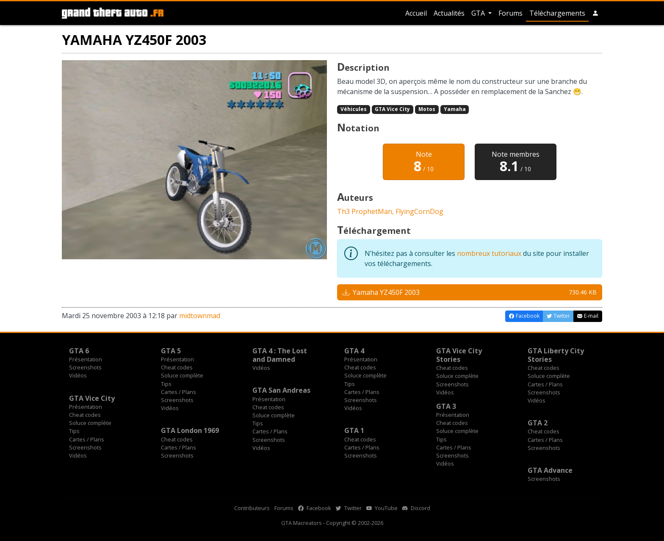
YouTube (382, 508)
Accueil (416, 13)
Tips (166, 384)
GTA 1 (354, 430)
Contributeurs (252, 508)
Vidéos (78, 375)
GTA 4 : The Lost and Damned (279, 355)
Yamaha (455, 109)
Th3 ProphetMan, (366, 211)
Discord (416, 508)
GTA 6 (79, 350)
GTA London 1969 (190, 430)
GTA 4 (354, 350)
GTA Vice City (392, 109)
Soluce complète (182, 375)
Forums (510, 13)
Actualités (449, 13)
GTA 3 (446, 406)
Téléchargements (557, 13)
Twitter (349, 508)
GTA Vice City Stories (459, 355)
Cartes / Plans (178, 392)
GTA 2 (538, 422)
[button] (595, 13)
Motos (426, 109)
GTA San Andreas (281, 390)
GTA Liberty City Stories (556, 355)
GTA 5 (171, 350)
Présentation (85, 359)
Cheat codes (177, 367)
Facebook (314, 508)
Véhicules (353, 109)
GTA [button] (479, 13)
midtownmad (199, 315)
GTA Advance (550, 470)
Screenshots (85, 367)
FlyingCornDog (419, 211)
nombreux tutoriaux (489, 253)
